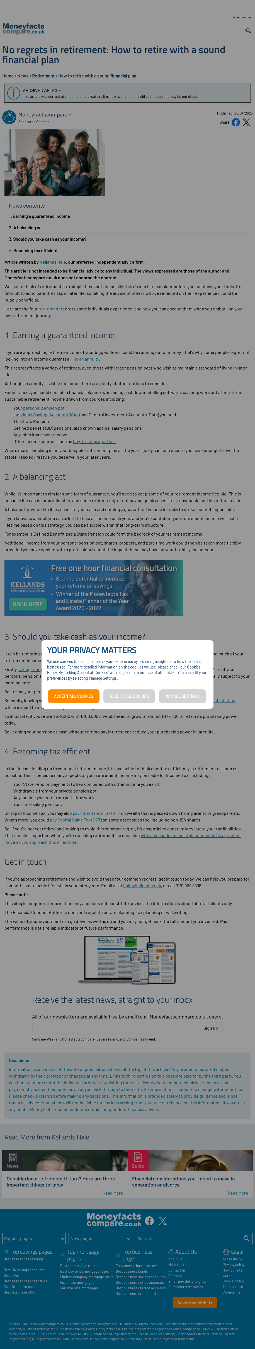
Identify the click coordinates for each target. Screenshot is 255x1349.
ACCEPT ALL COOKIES (73, 696)
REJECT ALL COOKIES (129, 696)
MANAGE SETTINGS (182, 696)
